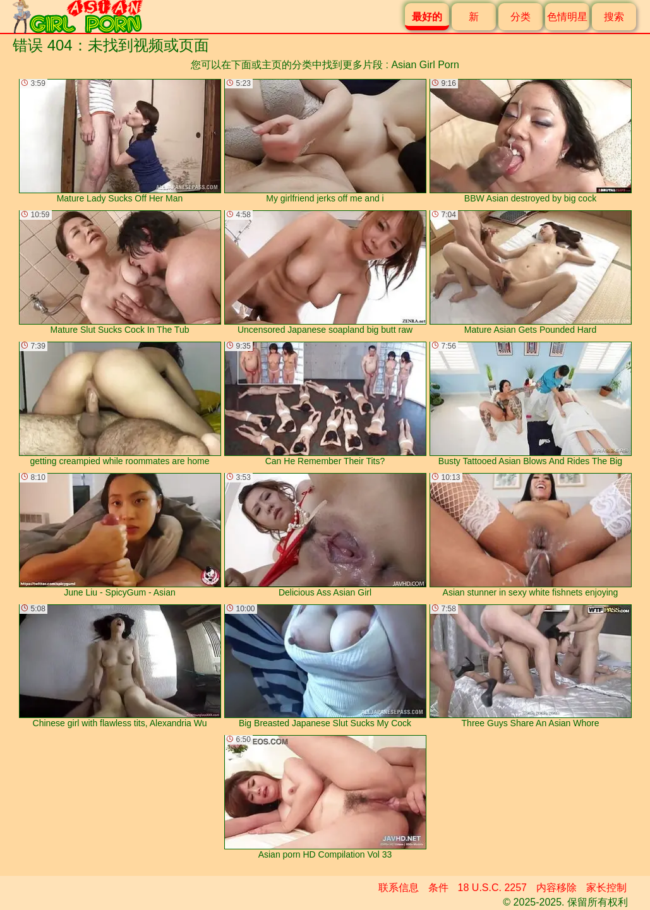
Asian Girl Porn (425, 64)
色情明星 (567, 16)
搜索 (614, 16)
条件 (438, 887)
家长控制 (606, 887)
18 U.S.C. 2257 (492, 887)
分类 (520, 16)
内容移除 (556, 887)
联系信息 (398, 887)
